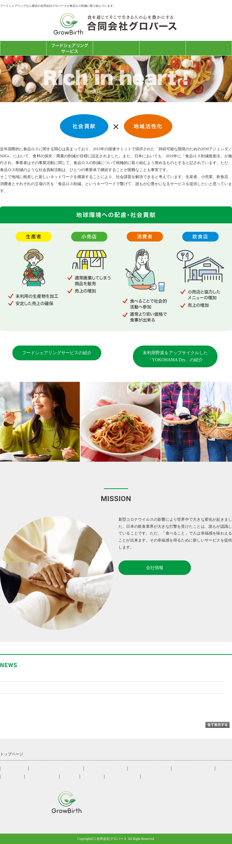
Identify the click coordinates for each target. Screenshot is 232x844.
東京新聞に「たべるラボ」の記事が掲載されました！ (52, 675)
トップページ (23, 48)
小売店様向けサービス (105, 769)
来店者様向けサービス (193, 769)
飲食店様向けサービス (149, 769)
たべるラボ (116, 48)
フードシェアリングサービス (56, 769)
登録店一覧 (12, 777)
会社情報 (162, 48)
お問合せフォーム (208, 48)
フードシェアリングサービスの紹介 (57, 352)
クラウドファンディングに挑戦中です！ (39, 687)
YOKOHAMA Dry (42, 777)
